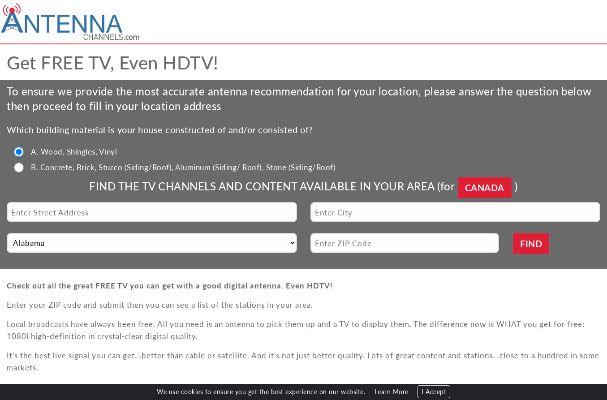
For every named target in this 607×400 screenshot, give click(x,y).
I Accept (434, 391)
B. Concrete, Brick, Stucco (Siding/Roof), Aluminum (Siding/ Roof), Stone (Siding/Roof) (183, 167)
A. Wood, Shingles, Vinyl (74, 151)
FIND (531, 243)
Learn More (392, 391)
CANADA (484, 187)
